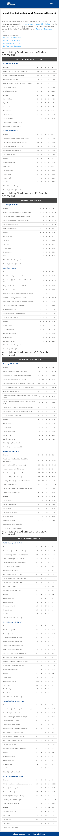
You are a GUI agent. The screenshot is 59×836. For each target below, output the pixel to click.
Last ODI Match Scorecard (12, 43)
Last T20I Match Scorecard (12, 38)
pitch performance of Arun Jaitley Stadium (36, 24)
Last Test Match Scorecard (12, 46)
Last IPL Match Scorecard (11, 41)
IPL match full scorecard (44, 29)
